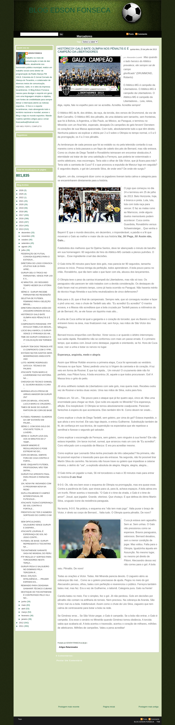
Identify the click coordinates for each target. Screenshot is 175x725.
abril (23, 608)
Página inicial (109, 707)
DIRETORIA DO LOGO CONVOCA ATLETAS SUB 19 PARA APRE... (36, 266)
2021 (21, 201)
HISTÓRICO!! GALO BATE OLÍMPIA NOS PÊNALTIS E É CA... (35, 317)
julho (23, 250)
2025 (21, 194)
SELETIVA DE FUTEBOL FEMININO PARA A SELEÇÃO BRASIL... (36, 301)
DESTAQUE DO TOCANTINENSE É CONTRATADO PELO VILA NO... (36, 595)
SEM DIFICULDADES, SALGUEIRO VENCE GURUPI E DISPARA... (36, 525)
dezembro (25, 232)
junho (23, 601)
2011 (21, 626)
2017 (21, 215)
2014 (21, 225)
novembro (25, 236)
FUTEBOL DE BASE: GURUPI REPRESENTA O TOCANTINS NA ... (36, 544)
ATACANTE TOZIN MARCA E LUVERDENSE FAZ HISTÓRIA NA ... (36, 375)
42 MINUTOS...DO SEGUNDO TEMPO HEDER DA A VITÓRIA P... (36, 285)
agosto (24, 246)
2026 (21, 190)
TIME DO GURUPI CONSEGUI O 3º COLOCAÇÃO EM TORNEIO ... (36, 340)
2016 (21, 218)
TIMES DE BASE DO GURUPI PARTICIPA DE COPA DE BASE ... (36, 410)
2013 (21, 229)
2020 (21, 204)
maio (23, 605)
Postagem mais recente (68, 707)
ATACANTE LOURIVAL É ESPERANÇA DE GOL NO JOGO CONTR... (34, 534)
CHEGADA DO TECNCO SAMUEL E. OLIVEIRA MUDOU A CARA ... (36, 385)
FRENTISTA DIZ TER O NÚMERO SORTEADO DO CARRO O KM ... (36, 515)
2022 (21, 197)
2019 (21, 208)
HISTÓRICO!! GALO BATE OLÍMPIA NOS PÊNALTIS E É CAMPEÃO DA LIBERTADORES (93, 50)
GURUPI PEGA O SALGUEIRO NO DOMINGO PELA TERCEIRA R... (35, 569)
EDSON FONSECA (35, 53)
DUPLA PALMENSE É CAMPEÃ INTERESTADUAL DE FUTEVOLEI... (35, 496)
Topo (20, 719)
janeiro (24, 619)
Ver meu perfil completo (29, 126)
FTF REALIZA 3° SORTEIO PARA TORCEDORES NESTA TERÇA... (36, 560)
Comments (142, 34)
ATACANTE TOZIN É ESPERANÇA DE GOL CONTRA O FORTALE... (37, 506)
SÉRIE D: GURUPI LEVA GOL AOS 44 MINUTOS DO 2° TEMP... (34, 439)
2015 (21, 222)
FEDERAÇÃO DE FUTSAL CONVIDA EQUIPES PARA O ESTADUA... (35, 257)
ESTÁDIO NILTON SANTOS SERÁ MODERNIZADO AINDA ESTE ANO (36, 356)
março (24, 612)
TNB (158, 722)
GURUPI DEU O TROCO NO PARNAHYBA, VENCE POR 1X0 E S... (37, 276)
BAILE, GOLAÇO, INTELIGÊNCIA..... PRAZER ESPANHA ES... (35, 579)
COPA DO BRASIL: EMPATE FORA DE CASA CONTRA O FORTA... (35, 458)
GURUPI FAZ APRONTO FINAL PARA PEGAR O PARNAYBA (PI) (35, 477)
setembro (25, 243)
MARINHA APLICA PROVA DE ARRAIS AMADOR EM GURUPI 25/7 (36, 394)
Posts (131, 34)
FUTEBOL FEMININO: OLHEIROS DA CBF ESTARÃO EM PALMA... (36, 420)
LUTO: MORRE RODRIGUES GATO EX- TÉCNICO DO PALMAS (34, 365)
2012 (21, 623)
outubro (24, 239)
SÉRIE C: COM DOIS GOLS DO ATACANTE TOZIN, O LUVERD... (35, 429)
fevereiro (25, 615)
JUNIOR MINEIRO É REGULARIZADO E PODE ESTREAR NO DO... (34, 448)
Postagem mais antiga (149, 707)
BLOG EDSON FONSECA (70, 10)
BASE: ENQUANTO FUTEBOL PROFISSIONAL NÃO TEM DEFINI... (34, 467)
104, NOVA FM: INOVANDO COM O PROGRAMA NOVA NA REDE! (36, 486)
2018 (21, 211)
